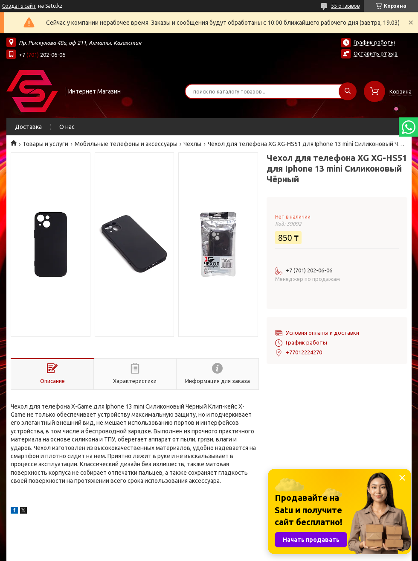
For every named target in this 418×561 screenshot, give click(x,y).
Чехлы (192, 143)
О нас (67, 127)
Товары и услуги (45, 143)
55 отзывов (345, 6)
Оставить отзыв (376, 53)
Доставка (28, 127)
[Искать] (348, 91)
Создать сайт (19, 6)
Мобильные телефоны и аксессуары (126, 143)
